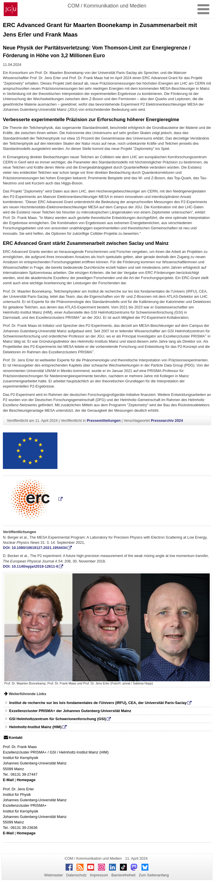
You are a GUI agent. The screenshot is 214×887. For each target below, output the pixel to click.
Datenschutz (76, 875)
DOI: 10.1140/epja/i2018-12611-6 (30, 566)
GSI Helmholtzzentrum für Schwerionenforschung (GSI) (57, 719)
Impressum (99, 875)
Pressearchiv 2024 (167, 420)
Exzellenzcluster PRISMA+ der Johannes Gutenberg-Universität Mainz (70, 711)
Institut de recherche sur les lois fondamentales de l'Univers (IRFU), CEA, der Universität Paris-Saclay (98, 703)
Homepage (26, 780)
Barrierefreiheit (123, 875)
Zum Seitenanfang (154, 875)
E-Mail (8, 780)
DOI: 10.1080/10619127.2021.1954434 (35, 547)
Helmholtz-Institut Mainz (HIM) (35, 727)
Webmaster (53, 875)
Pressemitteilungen (104, 420)
